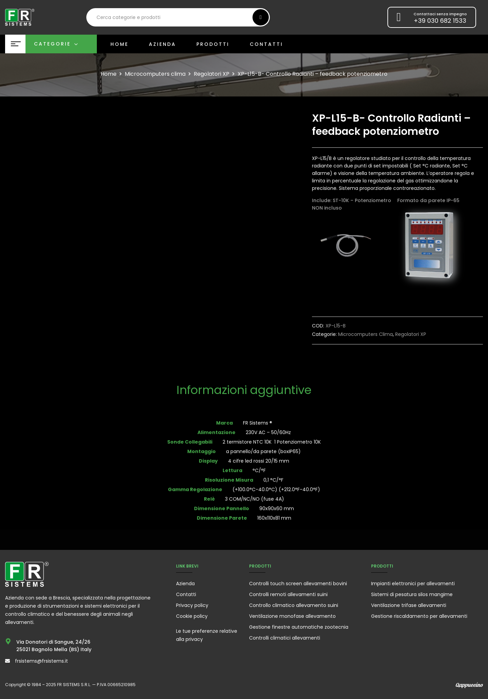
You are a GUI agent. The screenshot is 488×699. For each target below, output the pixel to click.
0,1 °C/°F (273, 480)
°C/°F (259, 470)
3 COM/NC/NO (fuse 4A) (254, 499)
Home (109, 74)
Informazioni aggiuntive (244, 390)
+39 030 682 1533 (440, 20)
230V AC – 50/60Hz (268, 432)
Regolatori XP (211, 74)
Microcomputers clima (155, 74)
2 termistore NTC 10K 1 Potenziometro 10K (272, 441)
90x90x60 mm (276, 508)
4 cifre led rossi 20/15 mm (258, 461)
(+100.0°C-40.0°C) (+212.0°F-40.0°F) (276, 489)
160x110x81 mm (274, 518)
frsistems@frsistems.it (41, 661)
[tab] (244, 390)
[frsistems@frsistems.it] (7, 661)
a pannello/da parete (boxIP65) (263, 451)
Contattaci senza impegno (440, 14)
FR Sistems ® (257, 422)
